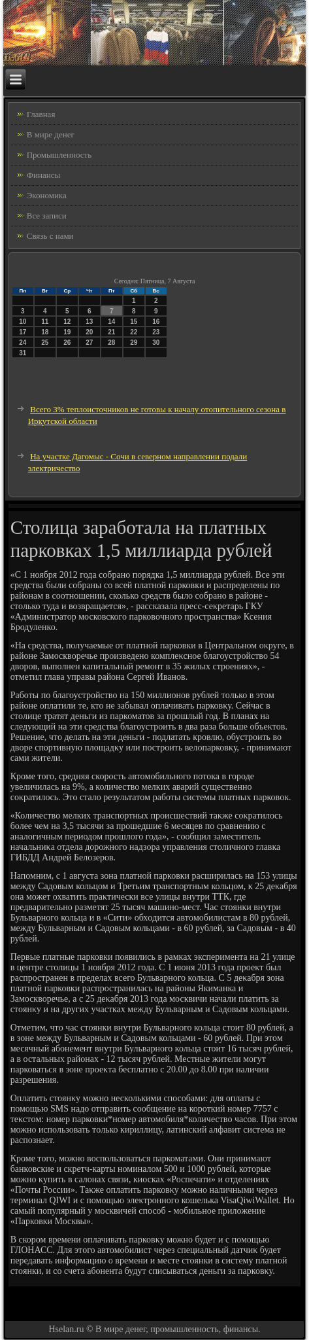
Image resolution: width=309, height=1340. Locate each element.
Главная (41, 114)
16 (155, 321)
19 (67, 332)
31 (22, 353)
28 (111, 342)
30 (155, 342)
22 (133, 332)
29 (133, 342)
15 (133, 321)
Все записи (47, 215)
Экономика (47, 195)
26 (67, 342)
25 (44, 342)
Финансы (43, 175)
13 (89, 321)
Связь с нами (50, 236)
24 (22, 342)
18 (44, 332)
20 (89, 332)
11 (44, 321)
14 (111, 321)
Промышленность (59, 155)
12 (67, 321)
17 (22, 332)
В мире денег (50, 134)
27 (89, 342)
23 (155, 332)
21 (111, 332)
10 (22, 321)
